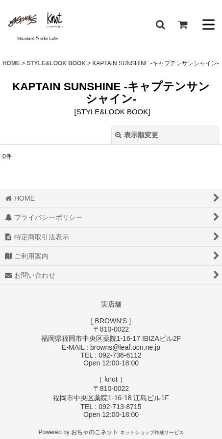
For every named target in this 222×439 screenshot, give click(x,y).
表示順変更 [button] (136, 135)
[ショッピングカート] (183, 24)
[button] (160, 24)
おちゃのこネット (94, 432)
